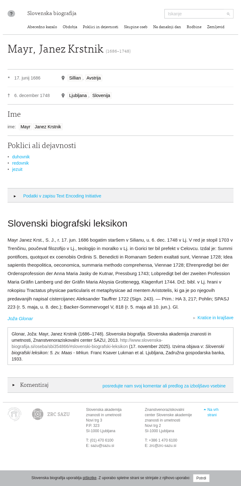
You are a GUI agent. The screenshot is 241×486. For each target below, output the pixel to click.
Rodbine (194, 27)
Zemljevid (215, 27)
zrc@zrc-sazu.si (162, 445)
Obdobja (70, 27)
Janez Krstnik (48, 126)
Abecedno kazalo (42, 27)
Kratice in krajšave (215, 317)
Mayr (25, 126)
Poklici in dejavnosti (100, 27)
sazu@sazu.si (102, 445)
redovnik (20, 163)
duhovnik (21, 156)
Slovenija (101, 95)
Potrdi (201, 478)
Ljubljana (78, 95)
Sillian (75, 77)
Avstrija (94, 77)
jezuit (17, 169)
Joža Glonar (20, 318)
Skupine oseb (135, 27)
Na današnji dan (167, 27)
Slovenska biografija (52, 14)
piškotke (89, 478)
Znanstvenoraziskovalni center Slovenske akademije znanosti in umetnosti (168, 414)
